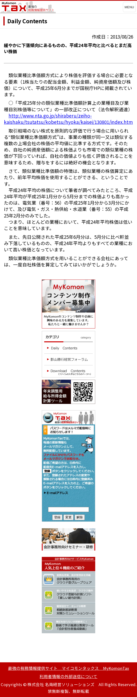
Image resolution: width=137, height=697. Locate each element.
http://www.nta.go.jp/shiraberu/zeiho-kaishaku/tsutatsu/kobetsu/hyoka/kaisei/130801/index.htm (68, 118)
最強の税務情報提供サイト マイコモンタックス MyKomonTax (68, 668)
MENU (129, 7)
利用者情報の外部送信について (68, 676)
